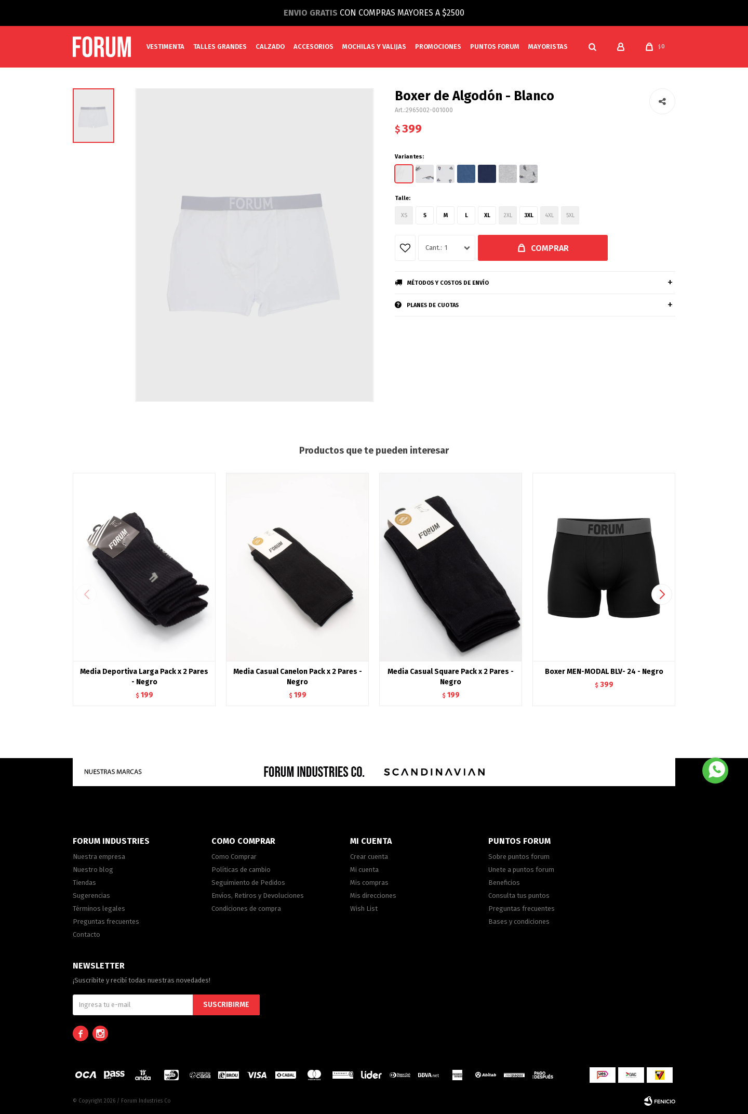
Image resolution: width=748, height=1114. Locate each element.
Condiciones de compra (246, 908)
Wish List (364, 908)
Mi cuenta (364, 869)
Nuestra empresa (99, 856)
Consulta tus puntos (519, 895)
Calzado (270, 46)
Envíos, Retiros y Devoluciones (257, 895)
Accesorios (313, 46)
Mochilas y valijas (374, 46)
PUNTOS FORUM (494, 46)
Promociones (438, 46)
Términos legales (99, 908)
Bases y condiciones (519, 921)
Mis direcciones (373, 895)
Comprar (550, 248)
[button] (592, 47)
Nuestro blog (93, 869)
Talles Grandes (220, 46)
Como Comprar (234, 856)
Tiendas (84, 882)
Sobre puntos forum (519, 856)
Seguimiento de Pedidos (248, 882)
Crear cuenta (369, 856)
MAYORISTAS (548, 46)
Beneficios (504, 882)
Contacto (86, 934)
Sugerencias (91, 895)
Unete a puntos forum (521, 869)
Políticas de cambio (241, 869)
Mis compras (369, 882)
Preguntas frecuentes (106, 921)
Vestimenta (165, 46)
